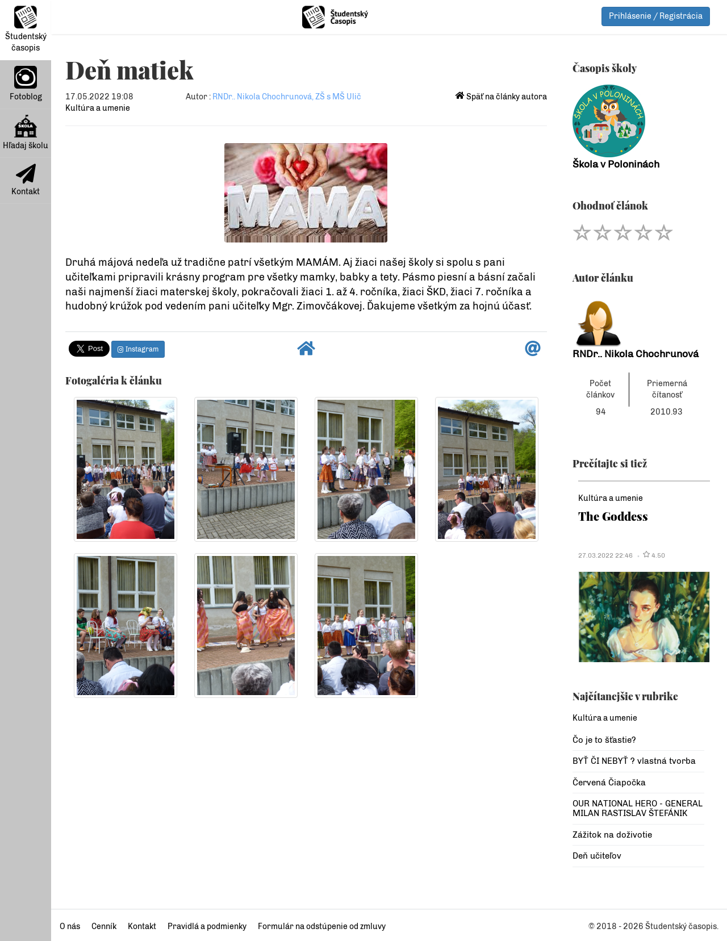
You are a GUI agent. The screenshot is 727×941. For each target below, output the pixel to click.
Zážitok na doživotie (612, 835)
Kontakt (25, 180)
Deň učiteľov (597, 856)
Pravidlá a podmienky (207, 926)
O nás (70, 926)
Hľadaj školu (25, 132)
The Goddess (613, 516)
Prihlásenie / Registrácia (656, 16)
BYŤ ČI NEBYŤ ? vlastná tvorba (634, 761)
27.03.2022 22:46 (605, 555)
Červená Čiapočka (609, 782)
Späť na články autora (501, 97)
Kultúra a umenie (97, 108)
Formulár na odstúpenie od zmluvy (322, 926)
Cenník (103, 926)
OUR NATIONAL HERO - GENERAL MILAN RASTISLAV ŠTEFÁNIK (638, 808)
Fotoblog (26, 84)
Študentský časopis (26, 29)
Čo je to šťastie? (604, 740)
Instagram (138, 349)
